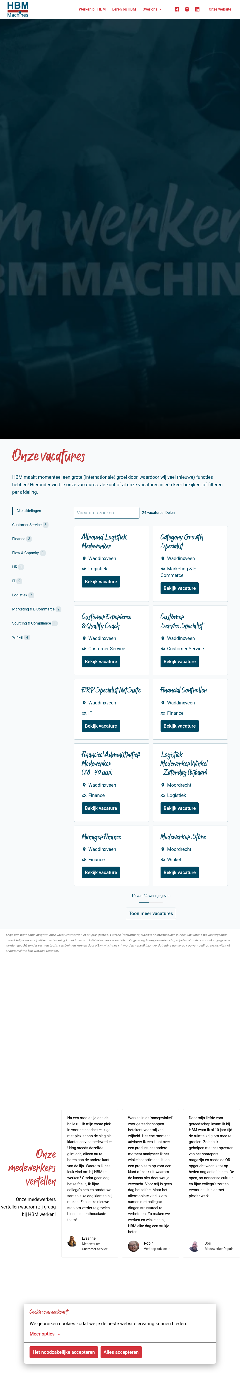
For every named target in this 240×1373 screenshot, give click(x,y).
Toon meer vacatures (151, 913)
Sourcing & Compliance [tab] (35, 623)
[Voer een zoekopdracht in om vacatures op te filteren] (106, 512)
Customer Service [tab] (30, 525)
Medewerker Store (183, 838)
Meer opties (45, 1334)
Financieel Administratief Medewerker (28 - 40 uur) (111, 764)
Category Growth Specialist (182, 542)
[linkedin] (197, 9)
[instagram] (187, 9)
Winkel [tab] (21, 637)
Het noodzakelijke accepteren (64, 1352)
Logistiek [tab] (23, 595)
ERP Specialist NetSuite (111, 691)
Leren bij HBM (124, 9)
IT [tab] (17, 581)
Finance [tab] (22, 539)
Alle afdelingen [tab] (29, 511)
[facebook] (176, 9)
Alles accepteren (121, 1352)
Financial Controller (184, 691)
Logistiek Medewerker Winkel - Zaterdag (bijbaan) (184, 764)
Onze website (220, 9)
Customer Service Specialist (182, 622)
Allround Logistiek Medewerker (104, 542)
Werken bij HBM (92, 9)
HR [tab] (18, 567)
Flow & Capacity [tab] (29, 553)
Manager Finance (101, 838)
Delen (170, 512)
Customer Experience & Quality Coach (106, 622)
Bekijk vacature (101, 581)
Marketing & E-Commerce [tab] (36, 609)
